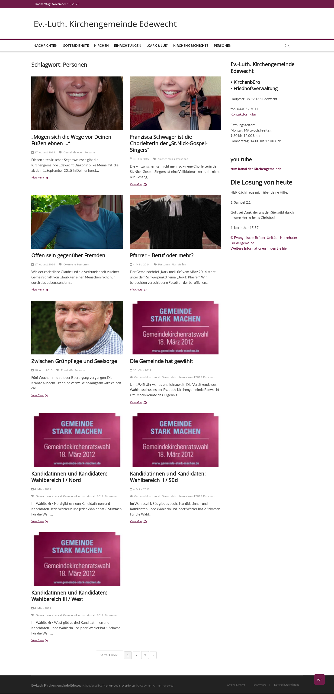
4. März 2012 (41, 489)
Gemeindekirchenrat (147, 377)
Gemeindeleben (74, 152)
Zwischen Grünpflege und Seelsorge (74, 360)
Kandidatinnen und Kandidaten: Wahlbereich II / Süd (168, 476)
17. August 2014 (43, 264)
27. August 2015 (43, 152)
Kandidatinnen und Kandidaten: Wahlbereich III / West (69, 595)
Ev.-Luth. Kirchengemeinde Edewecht (105, 24)
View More (41, 178)
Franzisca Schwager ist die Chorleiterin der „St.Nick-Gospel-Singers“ (168, 143)
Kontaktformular (243, 114)
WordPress (128, 685)
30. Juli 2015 (139, 159)
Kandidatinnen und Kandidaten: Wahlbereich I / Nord (69, 476)
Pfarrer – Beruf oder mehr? (161, 255)
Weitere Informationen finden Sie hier (259, 248)
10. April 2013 (41, 370)
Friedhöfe (67, 370)
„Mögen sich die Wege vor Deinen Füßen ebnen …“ (71, 140)
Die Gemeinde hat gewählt (161, 360)
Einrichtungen (127, 46)
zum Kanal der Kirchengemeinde (256, 169)
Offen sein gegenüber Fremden (68, 255)
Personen (223, 46)
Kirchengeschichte (190, 46)
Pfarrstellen (178, 264)
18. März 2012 (140, 370)
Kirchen (101, 46)
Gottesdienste (76, 46)
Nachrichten (46, 46)
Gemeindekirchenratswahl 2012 (182, 377)
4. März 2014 (140, 264)
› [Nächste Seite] (153, 655)
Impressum (260, 685)
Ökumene (70, 264)
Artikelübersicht (236, 685)
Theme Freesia (111, 685)
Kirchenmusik (166, 159)
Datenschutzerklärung (286, 684)
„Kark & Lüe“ (157, 46)
